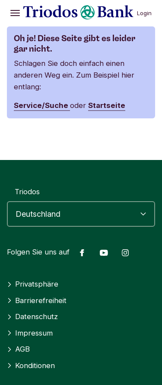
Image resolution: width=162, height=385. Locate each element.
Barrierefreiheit (37, 300)
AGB (18, 349)
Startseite (106, 105)
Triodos (27, 191)
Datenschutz (32, 316)
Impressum (30, 333)
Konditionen (31, 365)
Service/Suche (42, 105)
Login (144, 13)
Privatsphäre (32, 284)
